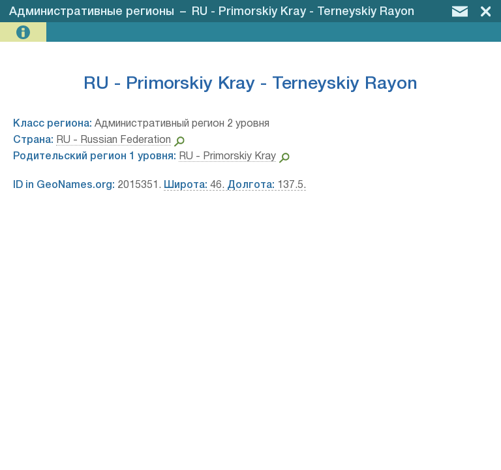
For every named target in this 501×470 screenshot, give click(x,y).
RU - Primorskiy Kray (227, 156)
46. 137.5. (235, 186)
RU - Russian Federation (113, 140)
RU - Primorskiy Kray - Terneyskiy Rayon (303, 12)
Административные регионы (91, 12)
